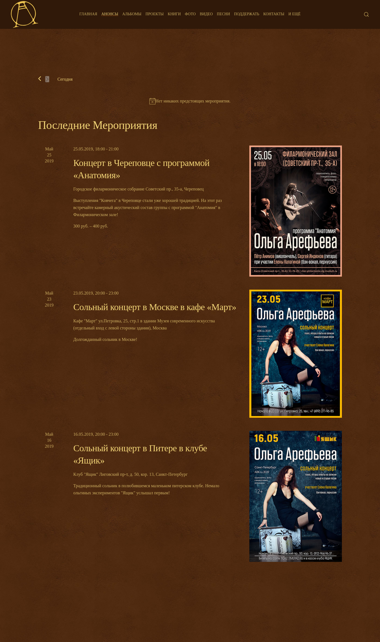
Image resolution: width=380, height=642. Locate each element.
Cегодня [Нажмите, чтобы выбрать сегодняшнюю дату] (65, 79)
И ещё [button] (295, 14)
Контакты (273, 14)
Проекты (154, 14)
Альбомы (131, 14)
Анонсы (109, 14)
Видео (206, 14)
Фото (190, 14)
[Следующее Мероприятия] (47, 79)
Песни (223, 14)
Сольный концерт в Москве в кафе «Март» (154, 307)
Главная (88, 14)
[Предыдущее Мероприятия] (39, 78)
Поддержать (246, 14)
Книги (174, 14)
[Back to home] (24, 14)
